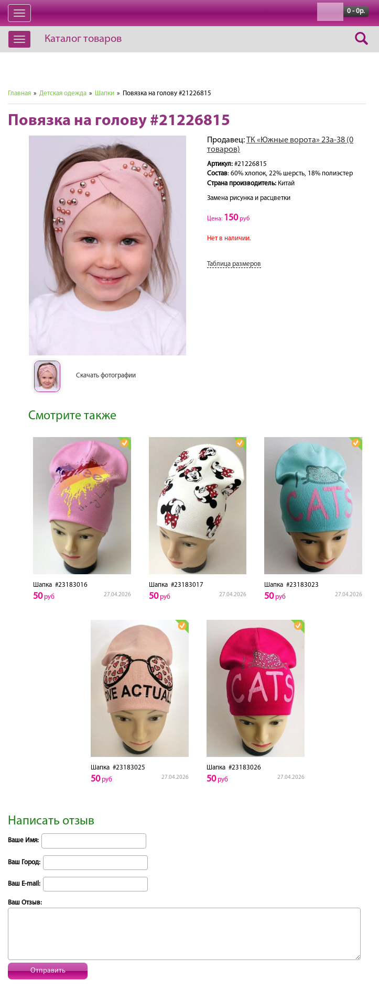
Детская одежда (62, 93)
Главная (19, 93)
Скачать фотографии (106, 375)
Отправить (48, 971)
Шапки (104, 93)
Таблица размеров (234, 264)
